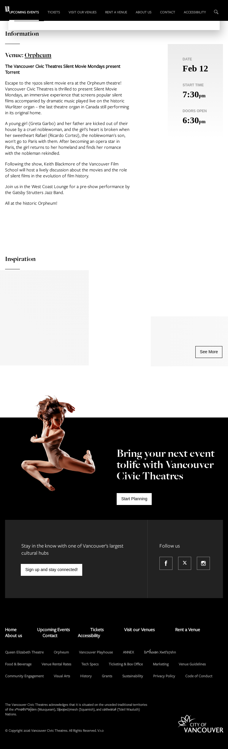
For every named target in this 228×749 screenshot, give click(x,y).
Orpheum (38, 55)
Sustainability (132, 675)
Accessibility (195, 12)
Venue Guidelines (192, 664)
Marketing (161, 664)
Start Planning (134, 498)
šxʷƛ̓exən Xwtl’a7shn (160, 652)
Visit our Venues (82, 12)
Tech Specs (90, 664)
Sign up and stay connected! (51, 569)
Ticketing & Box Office (126, 664)
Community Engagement (24, 675)
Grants (107, 675)
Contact (167, 12)
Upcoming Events (24, 12)
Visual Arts (62, 675)
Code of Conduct (198, 675)
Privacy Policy (164, 675)
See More (209, 351)
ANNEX (128, 652)
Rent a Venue (116, 12)
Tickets (54, 12)
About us (143, 12)
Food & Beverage (18, 664)
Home (11, 629)
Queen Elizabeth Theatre (24, 652)
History (86, 675)
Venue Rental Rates (56, 664)
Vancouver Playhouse (96, 652)
